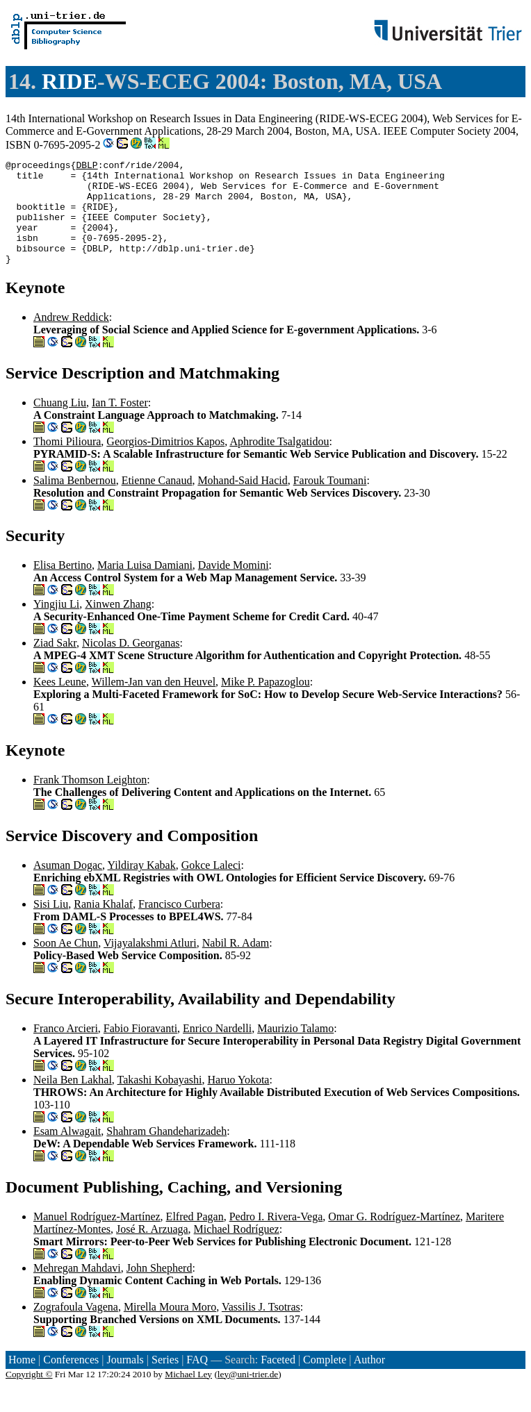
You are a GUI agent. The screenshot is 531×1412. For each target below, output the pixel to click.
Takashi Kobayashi (159, 1100)
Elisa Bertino (62, 586)
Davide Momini (233, 586)
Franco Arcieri (65, 1049)
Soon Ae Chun (65, 964)
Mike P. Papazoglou (265, 702)
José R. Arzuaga (152, 1250)
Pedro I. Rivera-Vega (276, 1237)
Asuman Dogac (67, 886)
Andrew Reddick (71, 338)
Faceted (278, 1380)
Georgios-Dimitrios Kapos (165, 462)
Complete (324, 1380)
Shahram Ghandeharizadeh (166, 1152)
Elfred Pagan (195, 1237)
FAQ (197, 1380)
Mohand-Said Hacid (242, 501)
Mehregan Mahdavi (77, 1289)
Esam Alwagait (67, 1152)
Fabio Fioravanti (140, 1049)
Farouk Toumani (330, 501)
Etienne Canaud (157, 501)
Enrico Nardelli (217, 1049)
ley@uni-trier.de (248, 1395)
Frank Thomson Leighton (90, 800)
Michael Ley (188, 1395)
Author (369, 1380)
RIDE (69, 81)
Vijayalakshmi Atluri (150, 964)
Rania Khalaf (103, 925)
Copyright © (29, 1395)
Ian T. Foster (120, 423)
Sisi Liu (50, 925)
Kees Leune (59, 702)
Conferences (71, 1380)
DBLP (86, 166)
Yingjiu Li (56, 625)
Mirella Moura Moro (170, 1328)
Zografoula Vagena (75, 1328)
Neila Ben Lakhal (72, 1100)
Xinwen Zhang (118, 625)
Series (165, 1380)
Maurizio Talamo (295, 1049)
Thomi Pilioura (67, 462)
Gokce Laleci (211, 886)
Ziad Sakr (54, 664)
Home (21, 1380)
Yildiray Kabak (142, 886)
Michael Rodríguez (236, 1250)
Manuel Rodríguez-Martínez (97, 1237)
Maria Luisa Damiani (145, 586)
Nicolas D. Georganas (131, 664)
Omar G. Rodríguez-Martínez (394, 1237)
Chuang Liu (59, 423)
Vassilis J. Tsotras (261, 1328)
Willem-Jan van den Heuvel (153, 702)
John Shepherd (159, 1289)
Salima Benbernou (74, 501)
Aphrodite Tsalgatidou (279, 462)
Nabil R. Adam (235, 964)
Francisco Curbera (179, 925)
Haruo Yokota (239, 1100)
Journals (124, 1380)
